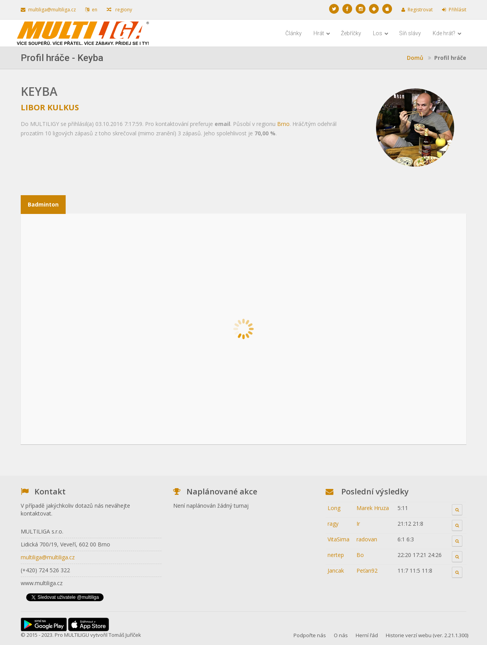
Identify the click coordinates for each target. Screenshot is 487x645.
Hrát (321, 33)
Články (293, 33)
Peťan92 (367, 570)
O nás (341, 635)
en (91, 9)
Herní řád (367, 635)
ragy (333, 523)
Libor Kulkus (50, 107)
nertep (336, 555)
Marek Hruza (372, 508)
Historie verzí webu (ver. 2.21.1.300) (427, 635)
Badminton (43, 204)
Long (334, 508)
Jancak (336, 570)
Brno (283, 124)
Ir (358, 523)
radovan (366, 539)
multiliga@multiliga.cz (48, 9)
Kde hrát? (447, 33)
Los (381, 33)
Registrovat (417, 9)
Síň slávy (410, 33)
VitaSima (338, 539)
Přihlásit (454, 9)
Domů (415, 57)
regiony (119, 9)
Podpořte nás (310, 635)
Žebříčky (351, 33)
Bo (360, 555)
